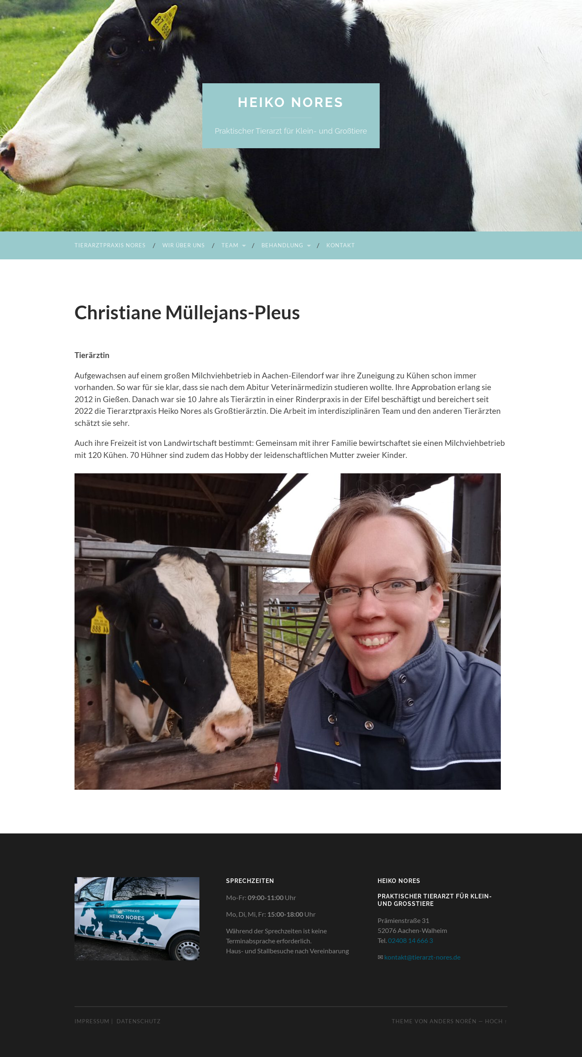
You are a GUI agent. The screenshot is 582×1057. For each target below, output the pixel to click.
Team (230, 245)
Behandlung (282, 245)
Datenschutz (139, 1021)
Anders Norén (453, 1021)
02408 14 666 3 (410, 940)
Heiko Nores (291, 102)
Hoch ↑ (496, 1021)
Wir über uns (183, 245)
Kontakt (340, 245)
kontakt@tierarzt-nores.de (422, 957)
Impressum (92, 1021)
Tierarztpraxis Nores (110, 245)
